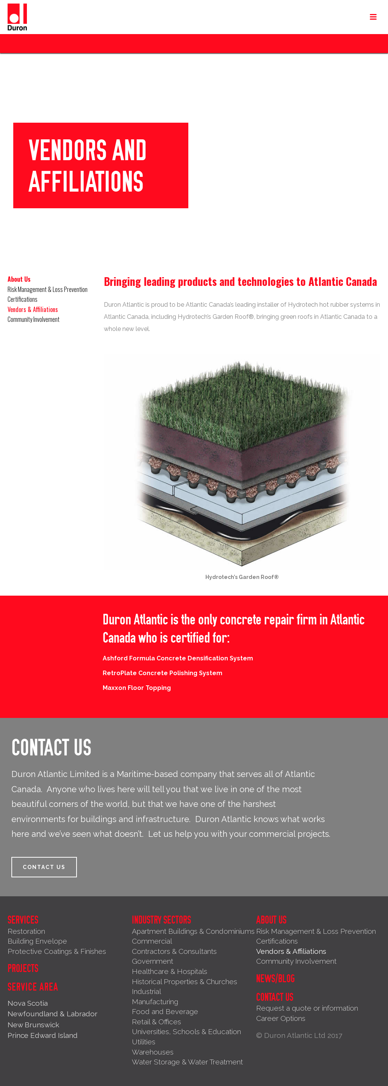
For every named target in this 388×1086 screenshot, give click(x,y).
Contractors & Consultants (174, 951)
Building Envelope (37, 941)
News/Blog (275, 979)
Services (23, 920)
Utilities (143, 1042)
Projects (23, 969)
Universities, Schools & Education (186, 1031)
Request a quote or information (307, 1008)
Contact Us (274, 997)
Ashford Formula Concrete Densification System (178, 658)
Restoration (26, 931)
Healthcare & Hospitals (169, 971)
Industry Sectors (161, 920)
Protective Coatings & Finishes (57, 951)
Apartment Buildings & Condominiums (193, 931)
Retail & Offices (156, 1021)
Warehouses (153, 1052)
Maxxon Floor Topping (137, 687)
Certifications (23, 299)
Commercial (152, 941)
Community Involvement (33, 319)
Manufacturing (155, 1001)
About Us (19, 279)
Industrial (146, 991)
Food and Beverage (165, 1011)
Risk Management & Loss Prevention (48, 289)
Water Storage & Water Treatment (187, 1062)
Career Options (280, 1018)
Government (152, 961)
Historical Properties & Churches (184, 981)
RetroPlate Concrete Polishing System (162, 673)
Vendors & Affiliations (33, 309)
